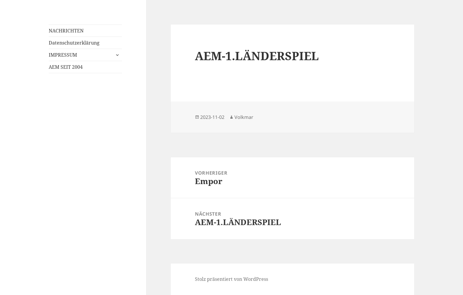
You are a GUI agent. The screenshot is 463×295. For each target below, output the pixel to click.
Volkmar (243, 117)
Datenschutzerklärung (74, 43)
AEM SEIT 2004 (66, 67)
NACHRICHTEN (66, 30)
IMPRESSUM (63, 55)
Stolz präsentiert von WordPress (231, 279)
